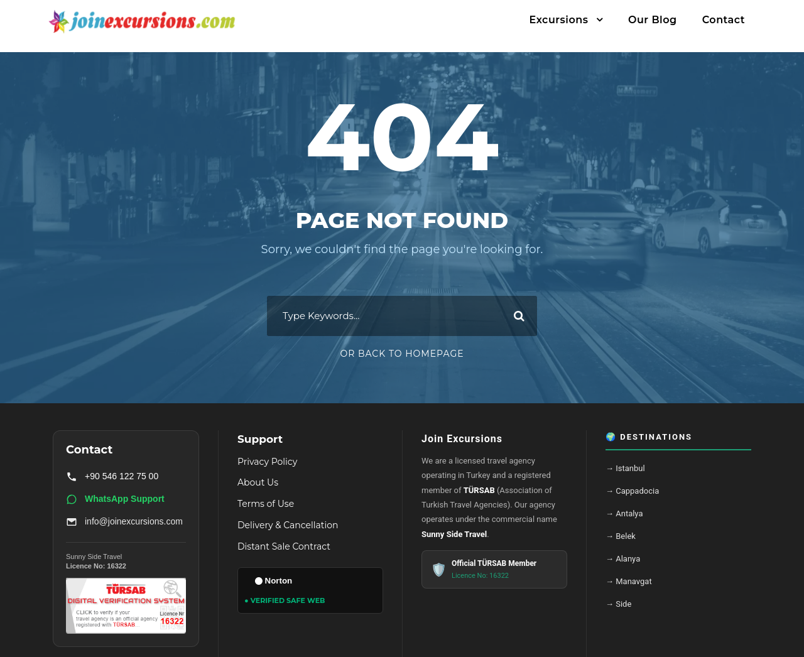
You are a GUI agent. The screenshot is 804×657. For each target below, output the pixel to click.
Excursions (559, 20)
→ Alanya (623, 558)
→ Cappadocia (632, 491)
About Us (257, 482)
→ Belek (621, 536)
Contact (723, 20)
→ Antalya (624, 513)
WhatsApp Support (115, 499)
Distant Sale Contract (283, 546)
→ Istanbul (625, 468)
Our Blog (652, 20)
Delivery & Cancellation (287, 525)
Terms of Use (265, 503)
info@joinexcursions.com (124, 522)
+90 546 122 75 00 (112, 476)
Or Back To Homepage (402, 353)
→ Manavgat (629, 581)
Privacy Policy (267, 461)
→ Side (618, 604)
